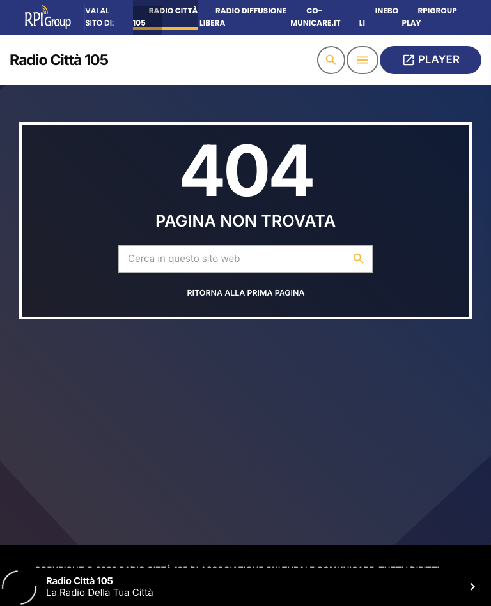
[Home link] (59, 60)
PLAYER (430, 60)
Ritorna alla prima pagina (245, 299)
